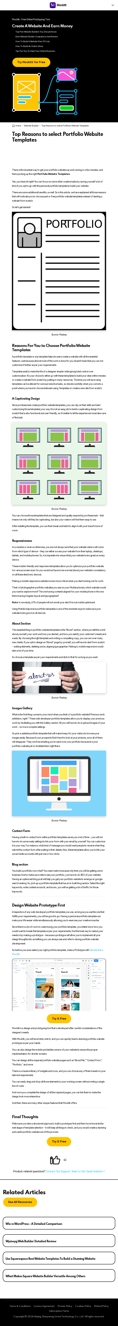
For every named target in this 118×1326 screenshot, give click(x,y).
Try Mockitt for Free (31, 62)
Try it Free (59, 1018)
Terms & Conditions (20, 1306)
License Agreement (44, 1306)
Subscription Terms (59, 1311)
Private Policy (65, 1306)
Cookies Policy (83, 1306)
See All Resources (20, 1202)
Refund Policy (101, 1306)
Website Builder (31, 126)
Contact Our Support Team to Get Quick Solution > (75, 1171)
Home (16, 126)
